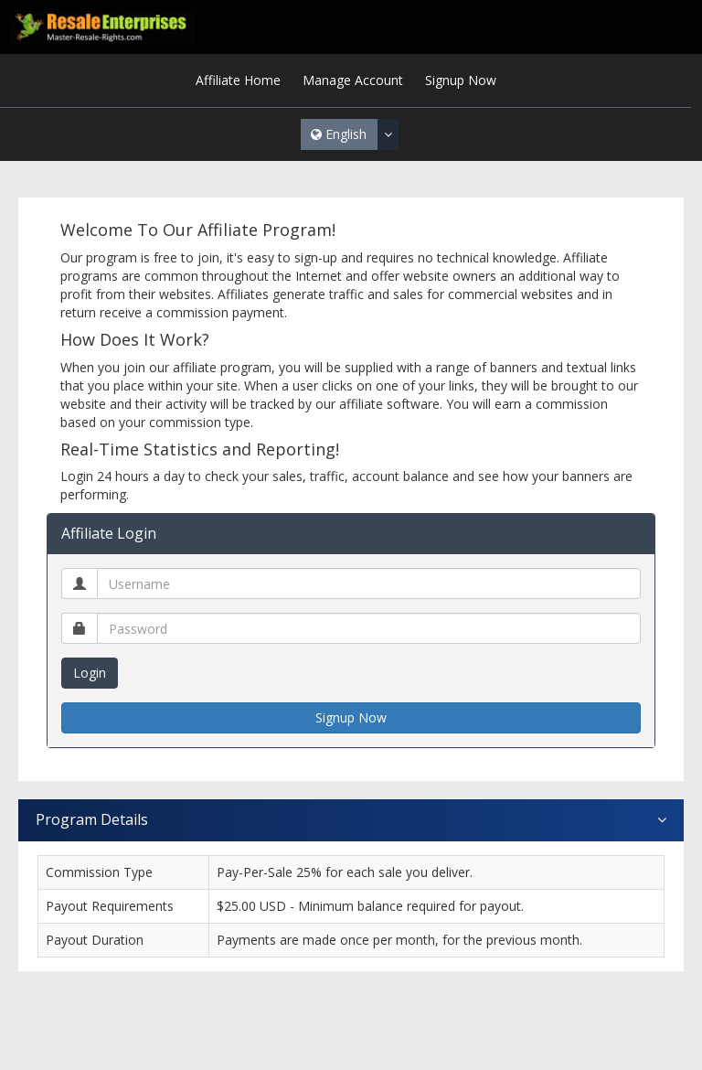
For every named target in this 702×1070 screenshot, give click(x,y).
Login (89, 672)
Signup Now (351, 717)
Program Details (351, 820)
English (355, 134)
